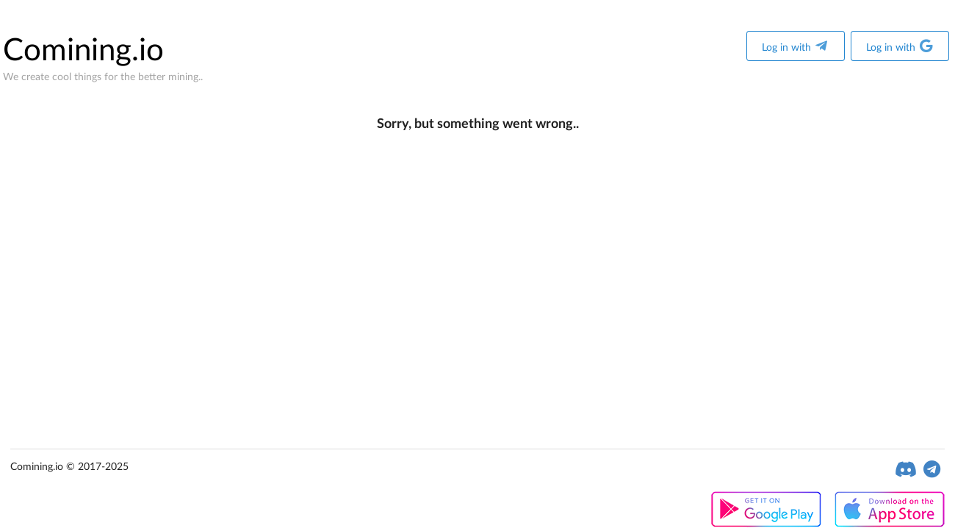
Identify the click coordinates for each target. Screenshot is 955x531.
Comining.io (83, 50)
